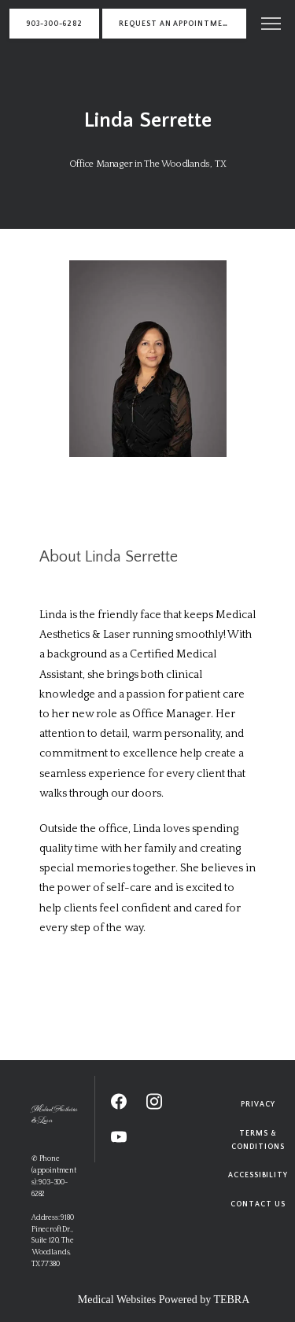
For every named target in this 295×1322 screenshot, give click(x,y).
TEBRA (231, 1299)
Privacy (258, 1104)
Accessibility (258, 1175)
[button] (271, 25)
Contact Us (257, 1204)
